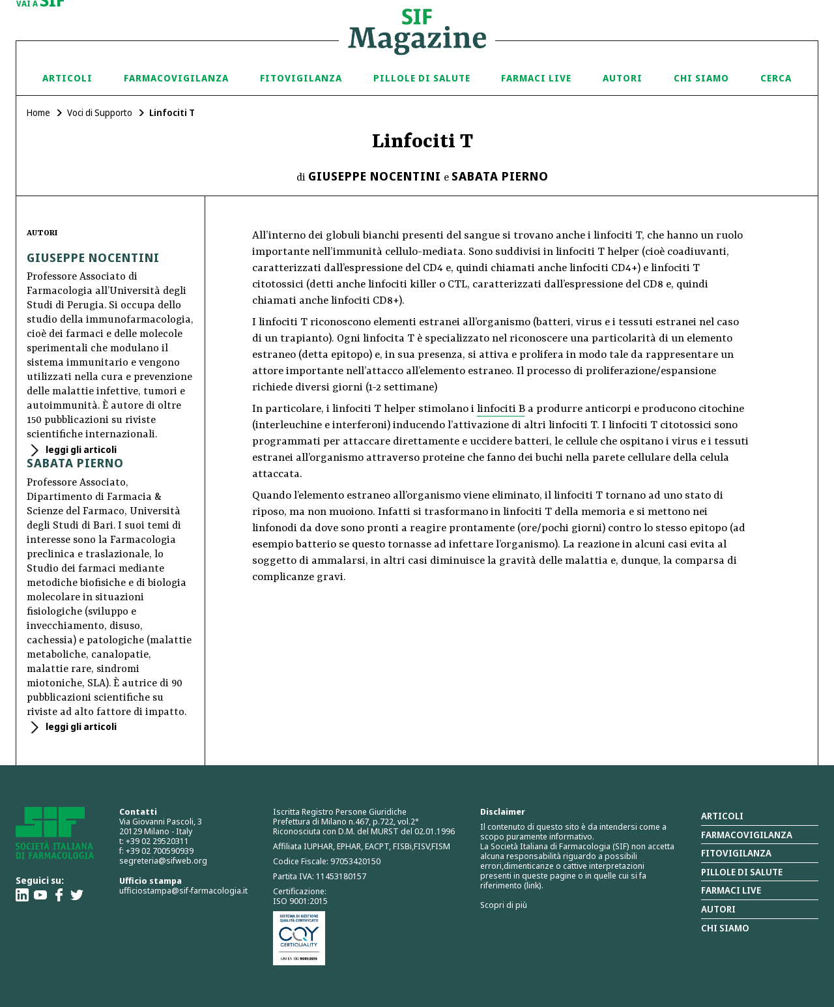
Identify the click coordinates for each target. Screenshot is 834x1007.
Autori (622, 78)
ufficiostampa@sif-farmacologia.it (183, 890)
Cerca (776, 78)
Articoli (67, 78)
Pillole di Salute (421, 78)
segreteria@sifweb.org (163, 860)
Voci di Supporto (99, 112)
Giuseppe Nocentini (374, 176)
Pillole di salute (742, 872)
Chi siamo (701, 78)
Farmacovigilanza (176, 78)
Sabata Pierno (500, 176)
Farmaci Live (536, 78)
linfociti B (501, 409)
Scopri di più (503, 905)
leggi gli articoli (80, 449)
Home (38, 112)
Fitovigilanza (301, 78)
